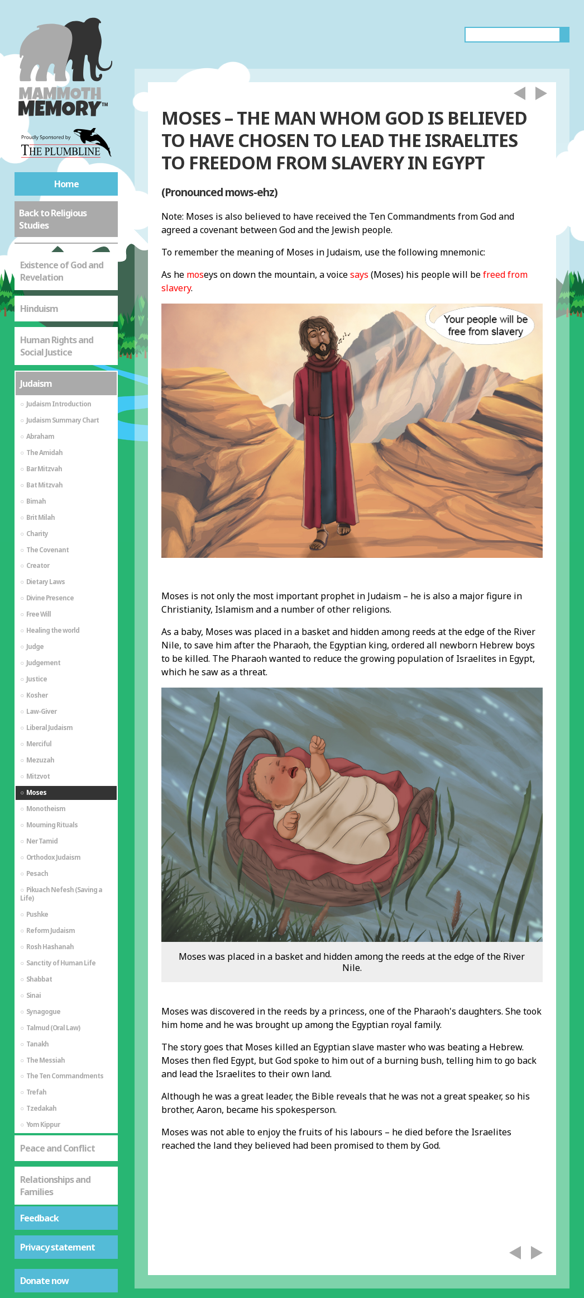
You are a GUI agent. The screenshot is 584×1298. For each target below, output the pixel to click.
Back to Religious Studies (53, 219)
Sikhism (35, 1193)
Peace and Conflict (57, 1018)
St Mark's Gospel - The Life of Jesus (64, 1155)
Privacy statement (57, 1247)
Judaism (36, 254)
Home (66, 184)
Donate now (44, 1281)
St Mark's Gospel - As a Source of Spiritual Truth (64, 1105)
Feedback (39, 1218)
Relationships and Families (55, 1056)
